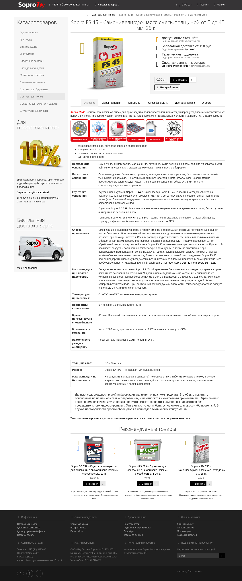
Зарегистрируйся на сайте (175, 66)
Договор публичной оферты (31, 531)
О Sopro (206, 102)
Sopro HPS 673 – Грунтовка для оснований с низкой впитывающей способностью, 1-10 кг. (147, 470)
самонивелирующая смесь (130, 418)
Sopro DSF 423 (183, 262)
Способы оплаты (158, 102)
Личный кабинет (185, 524)
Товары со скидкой (133, 535)
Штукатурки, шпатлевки (34, 110)
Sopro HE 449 (133, 192)
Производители (131, 524)
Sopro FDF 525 (164, 262)
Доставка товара (185, 102)
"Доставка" (189, 49)
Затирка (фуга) (28, 46)
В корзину (179, 79)
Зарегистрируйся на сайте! (33, 192)
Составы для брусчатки (34, 89)
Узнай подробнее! (27, 267)
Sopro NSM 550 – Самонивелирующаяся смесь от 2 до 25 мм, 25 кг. (201, 470)
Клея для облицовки (32, 68)
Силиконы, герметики (32, 82)
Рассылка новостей (187, 535)
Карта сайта (77, 531)
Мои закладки (184, 531)
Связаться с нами (79, 524)
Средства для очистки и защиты (39, 103)
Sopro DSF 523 (206, 262)
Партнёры (129, 531)
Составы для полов (31, 96)
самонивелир (85, 418)
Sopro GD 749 (119, 208)
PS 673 (139, 217)
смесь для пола (103, 418)
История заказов (185, 527)
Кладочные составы (32, 61)
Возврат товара (78, 527)
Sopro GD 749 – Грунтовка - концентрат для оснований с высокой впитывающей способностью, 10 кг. (94, 470)
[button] (183, 5)
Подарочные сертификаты (137, 527)
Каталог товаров (106, 4)
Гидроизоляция (29, 32)
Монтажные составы (32, 75)
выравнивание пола (178, 418)
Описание (89, 102)
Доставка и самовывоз (28, 527)
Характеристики (111, 102)
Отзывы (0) (134, 102)
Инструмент (27, 53)
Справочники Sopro (27, 524)
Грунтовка (26, 39)
